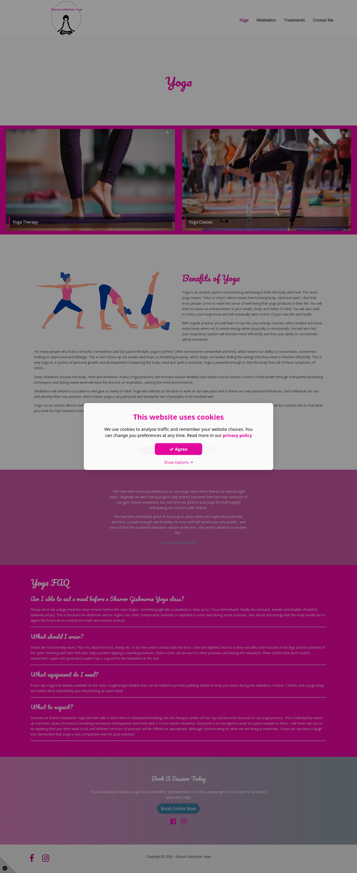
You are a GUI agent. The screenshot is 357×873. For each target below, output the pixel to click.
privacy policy (237, 435)
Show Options (178, 462)
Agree (178, 449)
